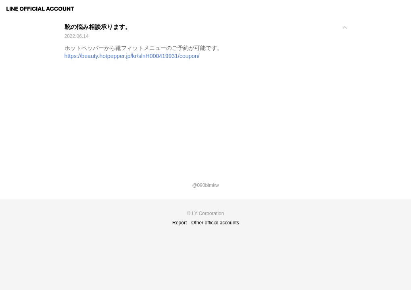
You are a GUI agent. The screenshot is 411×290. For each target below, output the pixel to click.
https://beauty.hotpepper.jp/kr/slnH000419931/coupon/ (132, 56)
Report (179, 223)
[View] (206, 32)
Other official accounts (215, 223)
